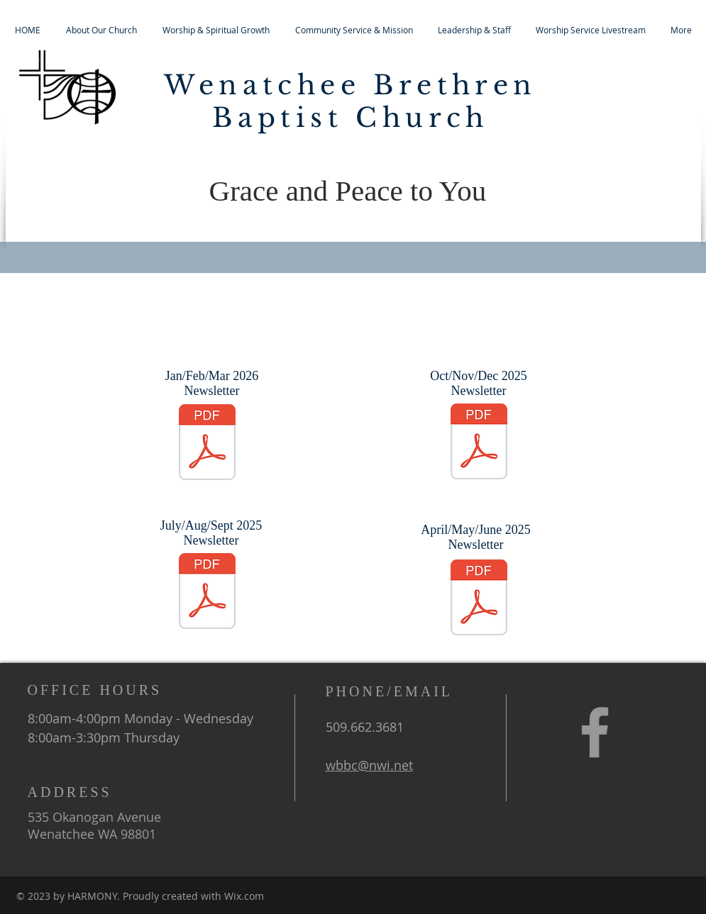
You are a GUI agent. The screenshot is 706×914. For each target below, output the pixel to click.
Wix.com (244, 896)
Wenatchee (262, 85)
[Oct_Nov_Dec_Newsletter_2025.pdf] (479, 443)
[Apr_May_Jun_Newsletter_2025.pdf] (479, 599)
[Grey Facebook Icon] (595, 732)
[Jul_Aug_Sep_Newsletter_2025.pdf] (207, 592)
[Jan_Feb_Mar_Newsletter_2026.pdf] (207, 444)
